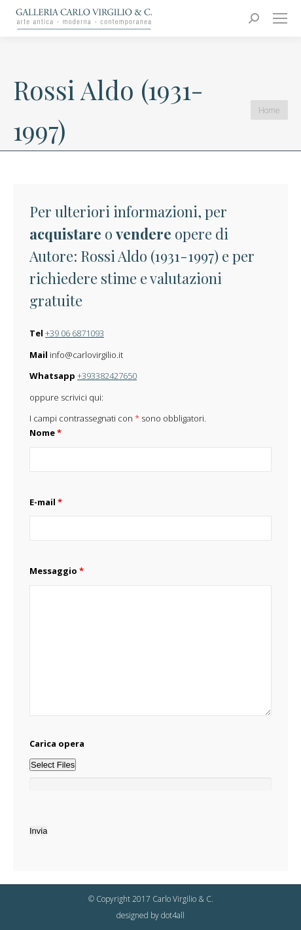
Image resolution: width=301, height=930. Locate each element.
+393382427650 (107, 376)
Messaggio (56, 571)
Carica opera (56, 743)
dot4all (173, 915)
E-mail (45, 502)
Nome (45, 432)
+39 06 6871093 (74, 333)
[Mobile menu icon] (280, 18)
